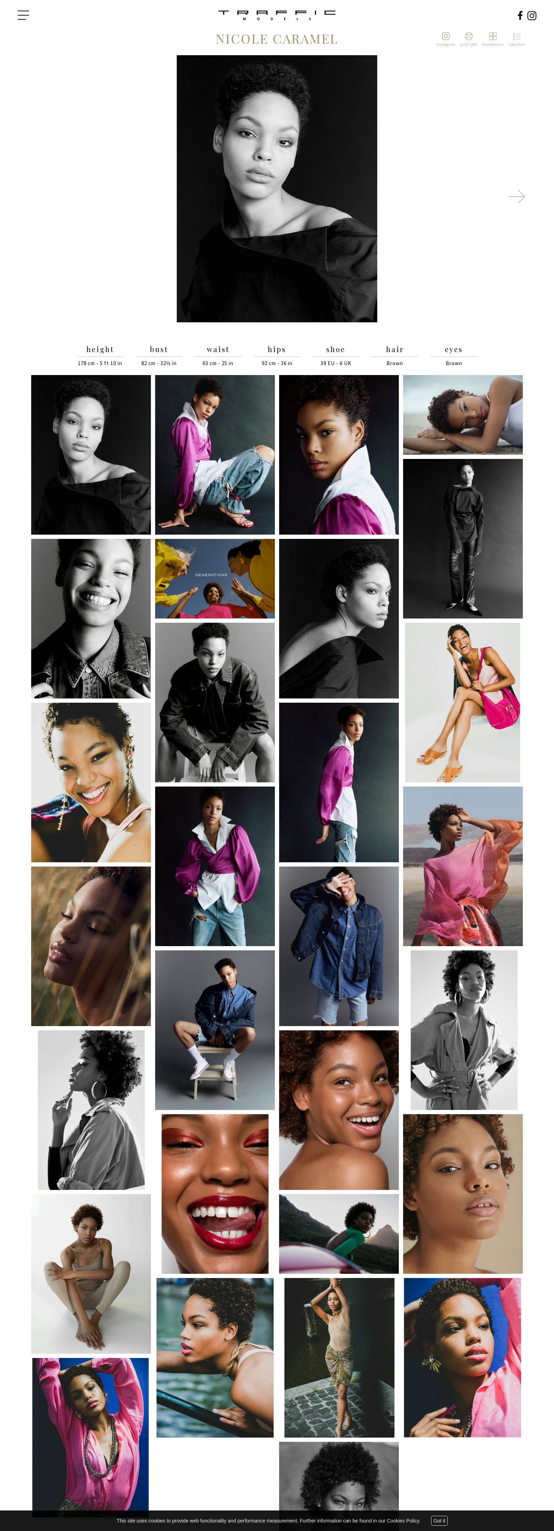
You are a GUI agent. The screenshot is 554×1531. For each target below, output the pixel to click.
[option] (277, 189)
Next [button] (516, 196)
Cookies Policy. (403, 1521)
